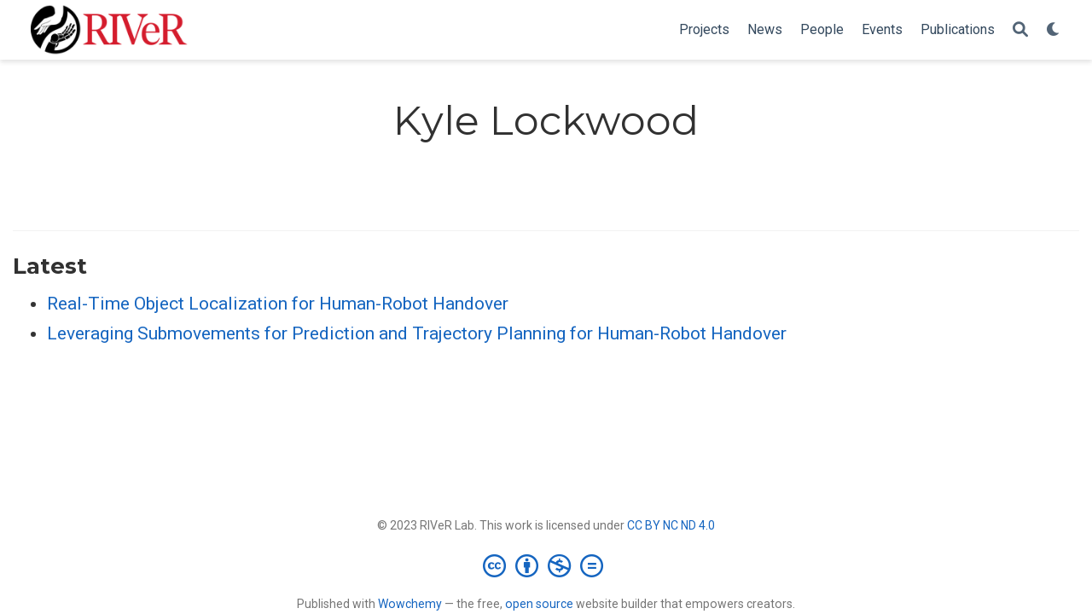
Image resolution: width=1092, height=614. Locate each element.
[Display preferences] (1053, 30)
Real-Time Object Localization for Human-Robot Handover (277, 303)
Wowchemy (410, 604)
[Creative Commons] (546, 565)
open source (539, 604)
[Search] (1020, 30)
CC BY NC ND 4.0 (671, 525)
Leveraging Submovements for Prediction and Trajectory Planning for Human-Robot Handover (417, 333)
